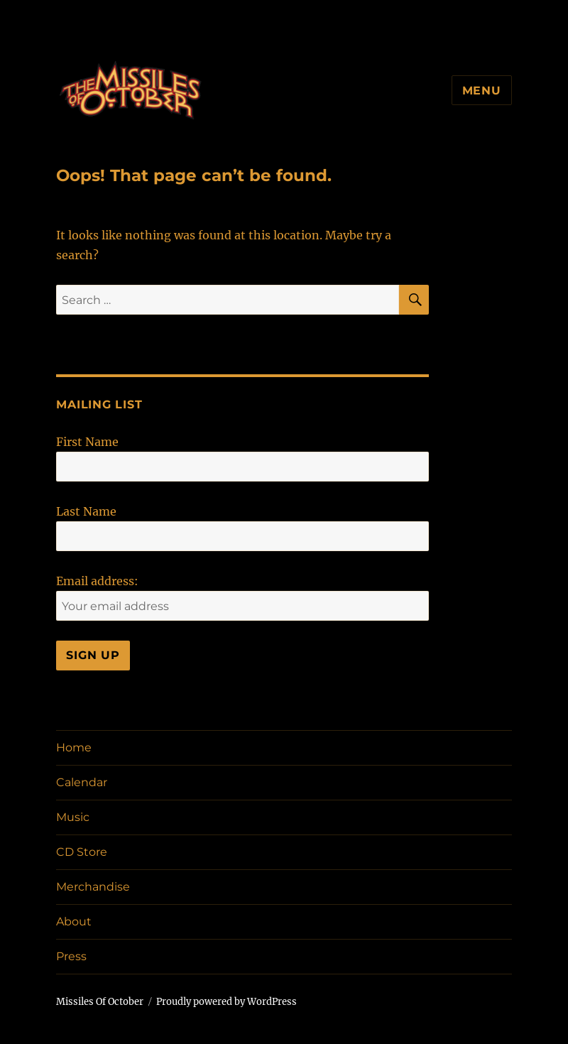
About (74, 921)
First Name (87, 442)
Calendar (81, 782)
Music (72, 817)
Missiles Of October (99, 1002)
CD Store (81, 852)
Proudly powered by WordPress (226, 1002)
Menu (481, 90)
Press (71, 956)
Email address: (97, 581)
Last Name (86, 511)
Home (74, 747)
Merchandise (93, 886)
